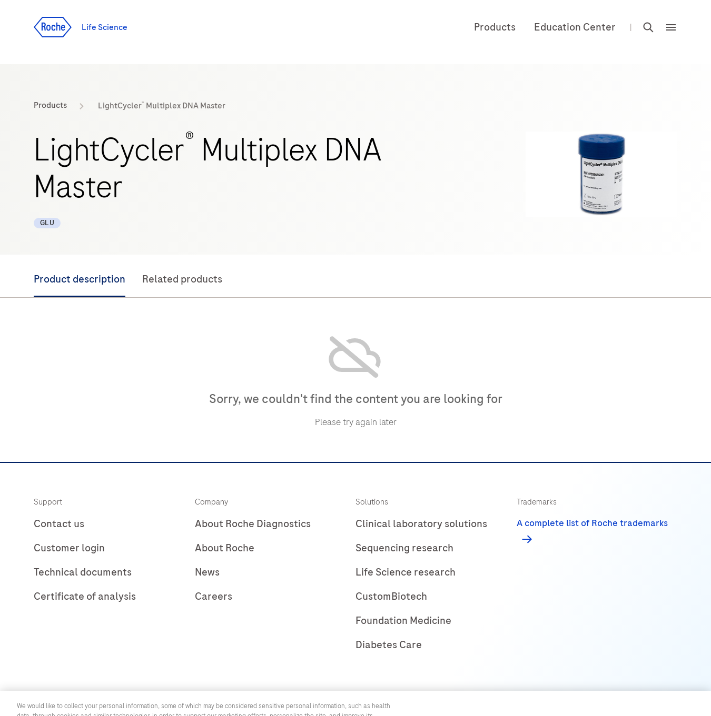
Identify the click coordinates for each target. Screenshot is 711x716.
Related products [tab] (182, 279)
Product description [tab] (79, 279)
